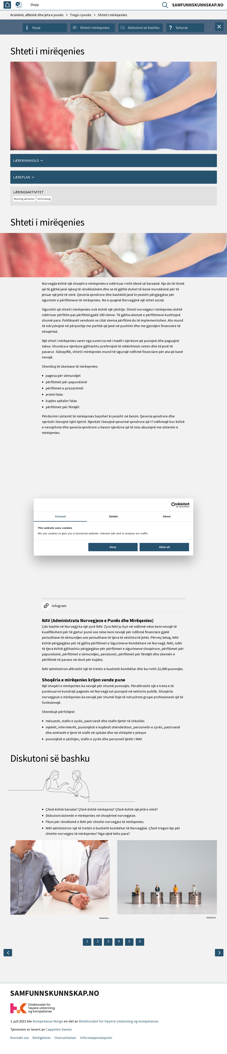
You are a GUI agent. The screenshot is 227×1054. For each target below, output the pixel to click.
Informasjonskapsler (96, 1037)
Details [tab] (113, 516)
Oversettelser (65, 1037)
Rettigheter (41, 1037)
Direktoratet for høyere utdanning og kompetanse (118, 1021)
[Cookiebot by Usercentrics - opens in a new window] (173, 505)
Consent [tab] (60, 516)
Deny (113, 547)
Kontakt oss (19, 1037)
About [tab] (167, 516)
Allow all (164, 547)
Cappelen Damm (59, 1029)
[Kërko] (166, 6)
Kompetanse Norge (48, 1021)
